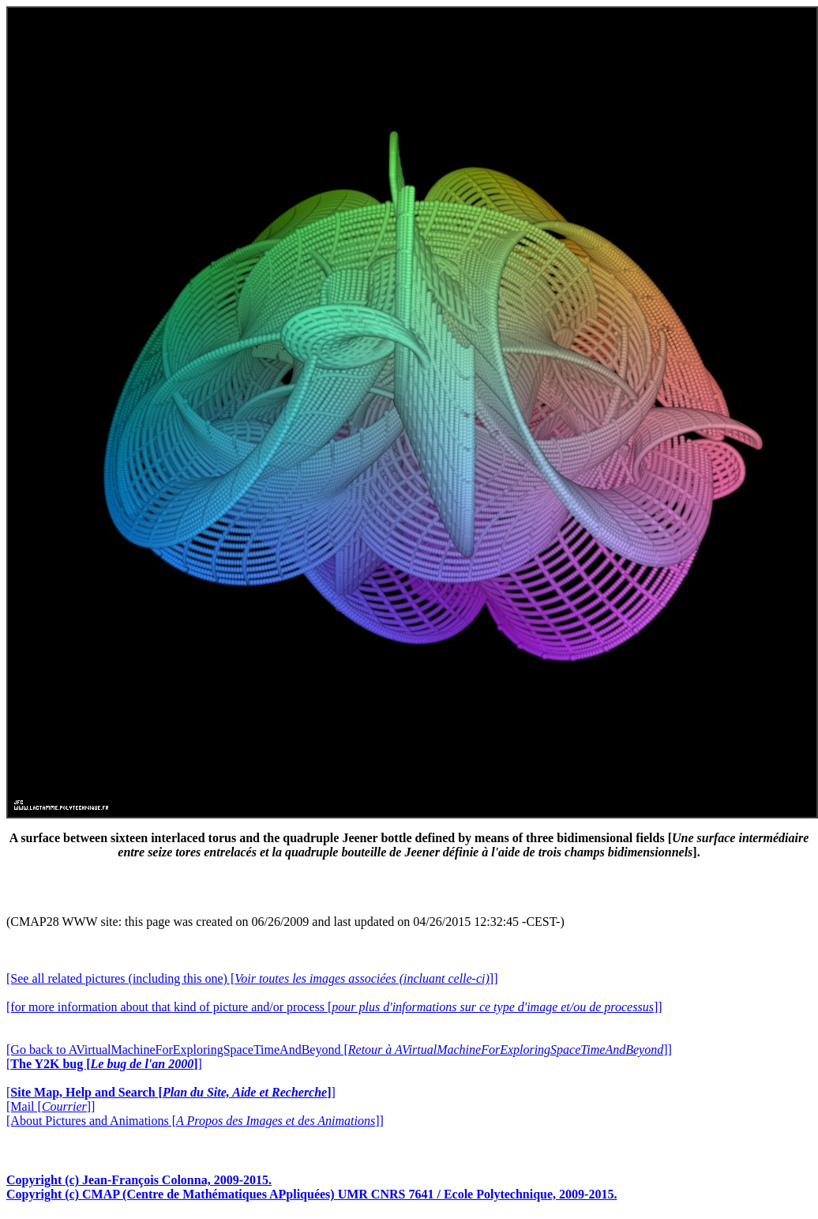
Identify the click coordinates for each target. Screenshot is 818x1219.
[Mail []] (50, 1106)
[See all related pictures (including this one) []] (251, 978)
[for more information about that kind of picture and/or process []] (334, 1007)
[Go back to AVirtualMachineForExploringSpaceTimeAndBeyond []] (339, 1049)
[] (104, 1063)
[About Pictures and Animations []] (195, 1120)
